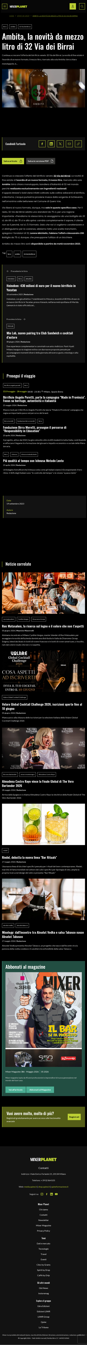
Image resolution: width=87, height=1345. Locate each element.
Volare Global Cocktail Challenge (14, 697)
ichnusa (14, 454)
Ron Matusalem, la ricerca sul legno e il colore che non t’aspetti (43, 626)
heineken (11, 279)
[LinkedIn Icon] (51, 1194)
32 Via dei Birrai (61, 175)
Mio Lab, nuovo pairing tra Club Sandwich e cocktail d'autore (40, 335)
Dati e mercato (43, 1243)
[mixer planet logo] (43, 1159)
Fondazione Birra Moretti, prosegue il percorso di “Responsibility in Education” (34, 429)
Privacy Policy (43, 1230)
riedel (5, 850)
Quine (43, 1322)
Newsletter (43, 1220)
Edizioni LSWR (43, 1311)
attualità (29, 279)
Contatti (43, 1215)
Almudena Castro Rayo (47, 774)
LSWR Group (43, 1316)
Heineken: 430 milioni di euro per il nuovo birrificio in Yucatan (41, 287)
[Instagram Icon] (42, 1194)
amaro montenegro (28, 774)
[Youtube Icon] (56, 1194)
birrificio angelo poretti (12, 385)
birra (5, 27)
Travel (43, 1254)
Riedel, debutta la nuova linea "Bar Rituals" (29, 857)
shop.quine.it (44, 1186)
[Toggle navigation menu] (4, 6)
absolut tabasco (22, 925)
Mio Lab (10, 326)
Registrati (74, 1117)
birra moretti (8, 421)
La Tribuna (43, 1327)
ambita (13, 27)
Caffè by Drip (43, 1275)
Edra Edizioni (43, 1306)
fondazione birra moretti (26, 421)
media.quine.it (30, 1186)
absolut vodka (8, 925)
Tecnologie (43, 1248)
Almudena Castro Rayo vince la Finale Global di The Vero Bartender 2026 (38, 783)
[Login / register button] (73, 6)
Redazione (28, 294)
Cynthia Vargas (23, 619)
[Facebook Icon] (46, 1194)
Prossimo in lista (16, 319)
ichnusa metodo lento (29, 454)
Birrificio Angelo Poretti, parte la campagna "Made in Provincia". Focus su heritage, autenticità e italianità (44, 398)
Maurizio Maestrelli (25, 630)
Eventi (43, 1259)
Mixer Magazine (43, 1225)
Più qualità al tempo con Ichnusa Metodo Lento (33, 460)
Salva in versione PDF (41, 161)
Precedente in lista (17, 271)
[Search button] (82, 6)
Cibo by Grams (43, 1264)
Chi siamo (43, 1209)
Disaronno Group (39, 619)
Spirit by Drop (23, 16)
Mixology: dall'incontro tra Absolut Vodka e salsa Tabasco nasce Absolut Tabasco (43, 934)
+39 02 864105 (48, 1180)
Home (11, 16)
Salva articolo (13, 161)
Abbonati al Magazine (40, 1089)
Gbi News (43, 1288)
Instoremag (43, 1293)
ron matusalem (8, 619)
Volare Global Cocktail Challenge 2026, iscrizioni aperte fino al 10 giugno (42, 706)
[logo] (18, 6)
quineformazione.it (59, 1186)
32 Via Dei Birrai (25, 27)
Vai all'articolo (16, 1089)
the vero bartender (10, 774)
